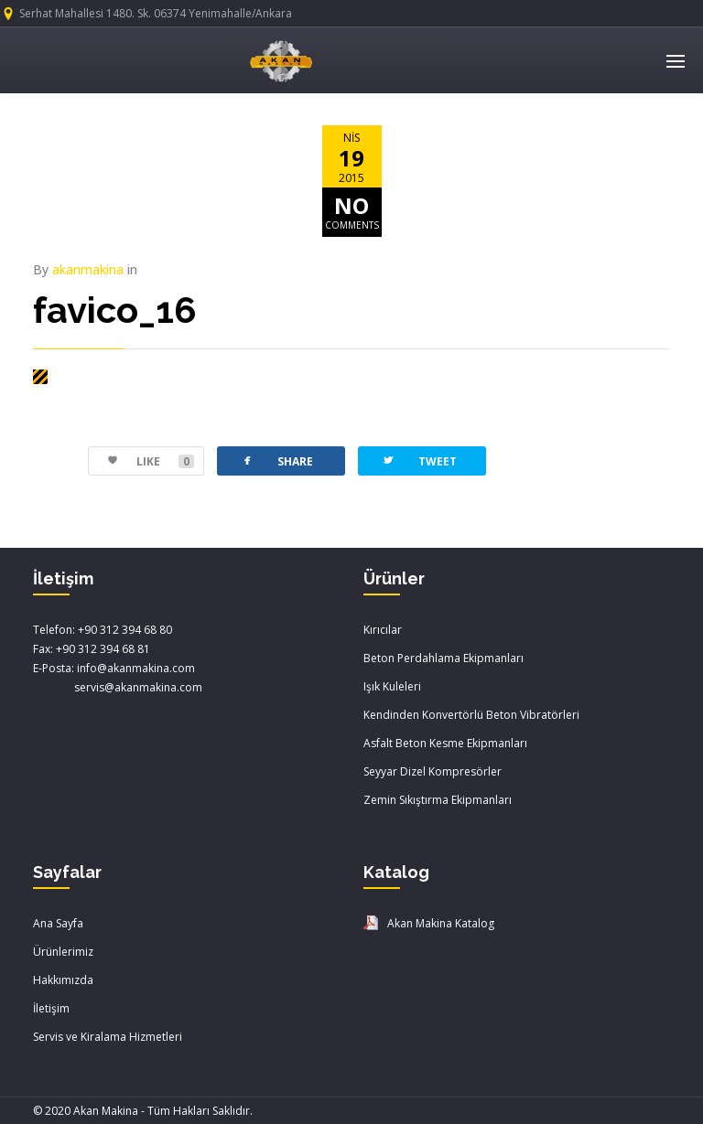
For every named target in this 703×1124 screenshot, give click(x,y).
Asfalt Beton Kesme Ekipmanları (445, 743)
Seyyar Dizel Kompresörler (432, 771)
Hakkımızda (63, 980)
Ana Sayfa (58, 923)
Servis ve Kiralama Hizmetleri (107, 1036)
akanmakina (88, 269)
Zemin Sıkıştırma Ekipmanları (437, 800)
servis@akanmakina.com (117, 687)
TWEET (419, 460)
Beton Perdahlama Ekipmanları (443, 658)
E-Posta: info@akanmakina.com (114, 668)
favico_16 (115, 309)
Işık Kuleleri (392, 686)
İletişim (51, 1008)
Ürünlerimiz (63, 951)
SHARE (276, 460)
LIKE (141, 461)
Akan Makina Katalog (440, 923)
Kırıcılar (382, 629)
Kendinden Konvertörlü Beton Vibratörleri (471, 715)
